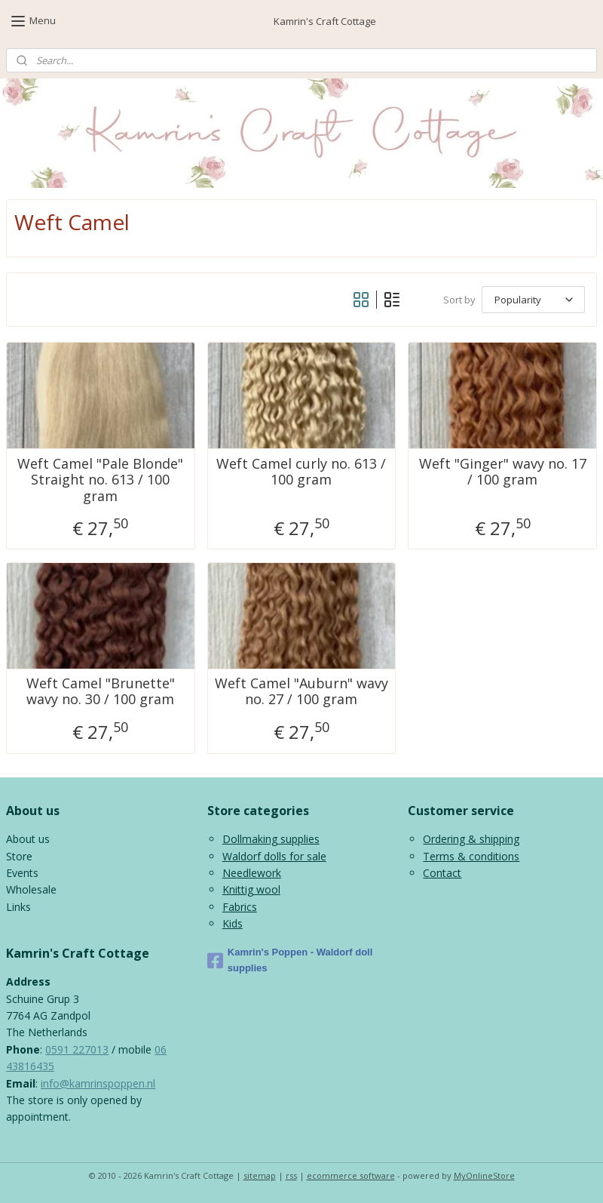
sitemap (259, 1175)
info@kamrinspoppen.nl (98, 1083)
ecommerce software (351, 1175)
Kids (232, 923)
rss (291, 1175)
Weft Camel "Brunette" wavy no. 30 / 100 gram (100, 691)
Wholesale (31, 889)
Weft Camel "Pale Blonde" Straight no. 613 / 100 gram (100, 480)
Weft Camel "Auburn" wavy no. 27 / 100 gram (301, 691)
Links (18, 907)
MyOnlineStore (484, 1175)
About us (28, 839)
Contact (442, 873)
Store (19, 856)
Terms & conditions (471, 856)
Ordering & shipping (471, 839)
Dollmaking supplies (271, 839)
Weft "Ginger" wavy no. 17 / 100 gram (502, 472)
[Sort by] (533, 300)
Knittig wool (251, 889)
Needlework (251, 873)
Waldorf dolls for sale (274, 856)
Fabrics (239, 907)
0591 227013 (77, 1049)
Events (22, 873)
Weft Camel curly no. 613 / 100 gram (301, 472)
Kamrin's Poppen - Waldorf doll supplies (290, 960)
